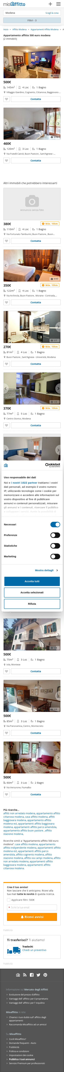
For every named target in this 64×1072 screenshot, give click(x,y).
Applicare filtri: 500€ (22, 900)
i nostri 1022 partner (24, 482)
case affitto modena (26, 844)
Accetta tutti (32, 581)
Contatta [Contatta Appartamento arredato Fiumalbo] (36, 794)
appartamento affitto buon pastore (23, 830)
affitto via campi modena (38, 858)
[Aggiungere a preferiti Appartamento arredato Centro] (6, 733)
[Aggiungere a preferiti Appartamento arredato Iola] (6, 671)
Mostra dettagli (44, 570)
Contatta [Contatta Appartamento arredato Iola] (36, 671)
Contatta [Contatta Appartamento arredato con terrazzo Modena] (36, 99)
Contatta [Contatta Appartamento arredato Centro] (36, 733)
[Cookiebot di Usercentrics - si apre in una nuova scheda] (45, 465)
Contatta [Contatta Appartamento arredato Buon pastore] (36, 160)
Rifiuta (32, 603)
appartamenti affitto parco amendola (35, 827)
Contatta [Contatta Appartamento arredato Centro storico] (36, 425)
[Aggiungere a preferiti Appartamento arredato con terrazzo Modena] (6, 99)
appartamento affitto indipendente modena (29, 846)
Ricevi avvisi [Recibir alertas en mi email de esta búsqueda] (32, 917)
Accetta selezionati (32, 592)
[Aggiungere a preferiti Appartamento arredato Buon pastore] (6, 160)
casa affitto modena (36, 816)
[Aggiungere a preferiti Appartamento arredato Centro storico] (6, 425)
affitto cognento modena (30, 854)
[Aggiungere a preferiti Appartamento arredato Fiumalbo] (6, 794)
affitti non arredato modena (19, 813)
